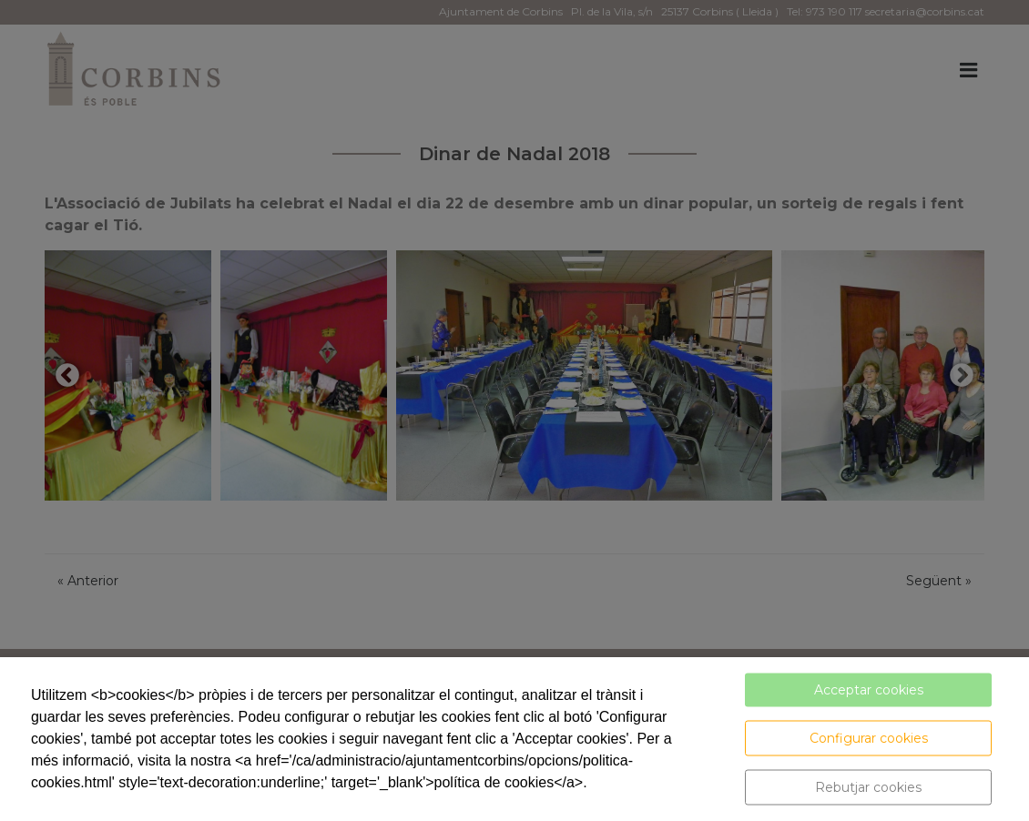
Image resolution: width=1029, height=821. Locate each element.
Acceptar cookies (868, 690)
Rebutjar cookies (868, 787)
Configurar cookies (869, 738)
